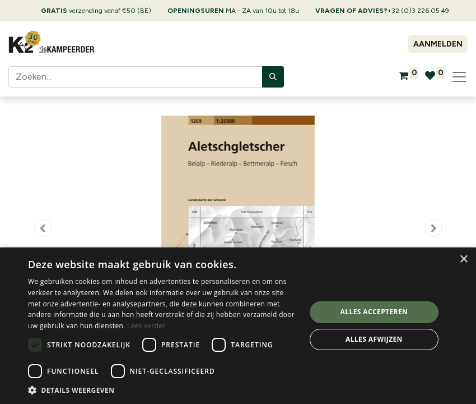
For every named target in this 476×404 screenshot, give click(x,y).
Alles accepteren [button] (374, 311)
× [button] (463, 259)
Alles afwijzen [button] (374, 339)
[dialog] (238, 325)
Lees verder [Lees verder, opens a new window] (146, 325)
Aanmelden (438, 44)
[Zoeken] (273, 77)
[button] (42, 227)
